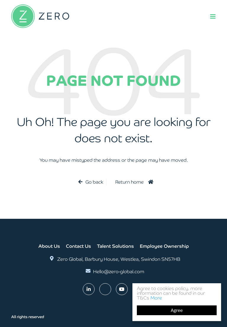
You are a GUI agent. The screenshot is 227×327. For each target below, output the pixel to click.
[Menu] (213, 16)
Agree (177, 310)
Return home (129, 182)
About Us (49, 246)
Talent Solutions (115, 246)
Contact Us (78, 246)
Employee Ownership (164, 246)
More (156, 298)
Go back (94, 182)
